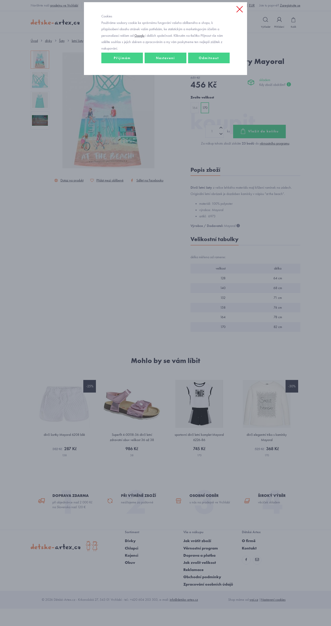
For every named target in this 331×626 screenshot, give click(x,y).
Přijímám (122, 88)
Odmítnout (209, 88)
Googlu (139, 66)
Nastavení (165, 88)
